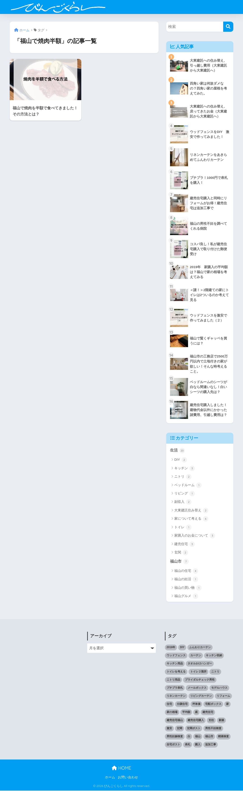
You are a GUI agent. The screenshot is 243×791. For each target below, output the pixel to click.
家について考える (191, 519)
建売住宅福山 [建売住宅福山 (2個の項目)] (175, 720)
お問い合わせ (128, 778)
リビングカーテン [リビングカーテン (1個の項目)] (201, 696)
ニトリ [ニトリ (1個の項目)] (215, 672)
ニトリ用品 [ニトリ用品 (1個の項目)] (173, 680)
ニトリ (182, 477)
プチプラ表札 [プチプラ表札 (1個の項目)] (175, 688)
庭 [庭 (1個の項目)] (196, 712)
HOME (121, 768)
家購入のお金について (194, 536)
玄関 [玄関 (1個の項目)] (179, 728)
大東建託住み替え (191, 511)
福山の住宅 (186, 571)
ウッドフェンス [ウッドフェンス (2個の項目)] (176, 656)
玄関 (181, 553)
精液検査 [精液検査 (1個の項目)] (223, 736)
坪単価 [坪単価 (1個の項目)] (196, 704)
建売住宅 (184, 544)
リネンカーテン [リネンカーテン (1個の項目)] (176, 696)
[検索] (228, 27)
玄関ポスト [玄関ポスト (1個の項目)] (193, 728)
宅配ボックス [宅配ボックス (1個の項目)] (213, 704)
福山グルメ (186, 596)
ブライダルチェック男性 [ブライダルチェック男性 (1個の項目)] (200, 680)
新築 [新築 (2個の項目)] (221, 720)
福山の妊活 (186, 579)
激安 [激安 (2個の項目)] (169, 728)
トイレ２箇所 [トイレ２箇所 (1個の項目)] (198, 672)
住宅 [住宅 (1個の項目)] (169, 704)
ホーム (110, 778)
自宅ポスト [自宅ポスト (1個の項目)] (173, 744)
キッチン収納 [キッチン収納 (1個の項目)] (214, 656)
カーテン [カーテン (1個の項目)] (195, 656)
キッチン (184, 469)
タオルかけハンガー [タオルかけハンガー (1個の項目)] (200, 664)
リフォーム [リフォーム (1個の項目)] (223, 696)
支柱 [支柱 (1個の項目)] (211, 720)
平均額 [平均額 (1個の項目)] (186, 712)
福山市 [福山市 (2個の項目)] (209, 736)
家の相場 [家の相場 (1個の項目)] (172, 712)
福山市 (179, 562)
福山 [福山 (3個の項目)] (197, 736)
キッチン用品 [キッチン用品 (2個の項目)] (175, 664)
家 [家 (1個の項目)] (227, 704)
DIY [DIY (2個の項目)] (182, 647)
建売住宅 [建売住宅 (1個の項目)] (207, 712)
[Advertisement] (44, 660)
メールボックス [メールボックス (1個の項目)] (197, 688)
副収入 (182, 502)
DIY (180, 460)
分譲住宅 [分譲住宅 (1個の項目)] (182, 704)
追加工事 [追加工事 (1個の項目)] (210, 744)
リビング (184, 494)
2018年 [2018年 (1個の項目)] (171, 647)
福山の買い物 (188, 588)
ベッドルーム (188, 485)
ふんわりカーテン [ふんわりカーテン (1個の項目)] (200, 647)
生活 (177, 451)
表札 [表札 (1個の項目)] (187, 744)
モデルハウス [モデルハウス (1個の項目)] (219, 688)
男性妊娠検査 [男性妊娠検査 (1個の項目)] (175, 736)
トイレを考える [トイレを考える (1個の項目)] (176, 672)
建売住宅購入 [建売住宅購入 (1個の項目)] (196, 720)
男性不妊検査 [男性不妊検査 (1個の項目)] (213, 728)
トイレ (182, 527)
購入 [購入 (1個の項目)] (197, 744)
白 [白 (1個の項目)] (189, 736)
